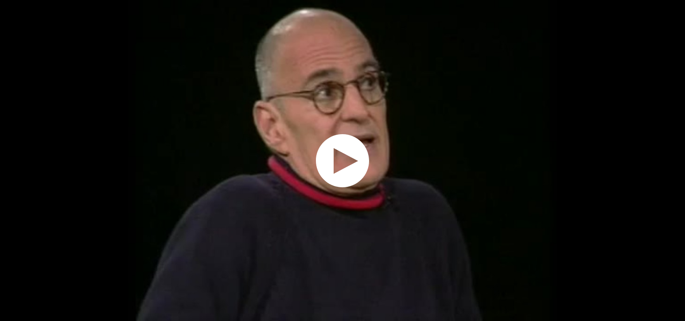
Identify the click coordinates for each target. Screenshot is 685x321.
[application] (342, 160)
